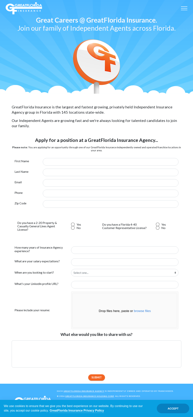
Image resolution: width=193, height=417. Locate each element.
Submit (96, 377)
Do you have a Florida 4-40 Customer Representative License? (124, 226)
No (76, 228)
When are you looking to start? (34, 272)
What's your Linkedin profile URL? (36, 283)
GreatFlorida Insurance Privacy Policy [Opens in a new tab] (77, 410)
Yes (76, 224)
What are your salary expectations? (37, 261)
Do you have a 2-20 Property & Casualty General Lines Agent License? (37, 226)
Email (18, 182)
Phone (19, 192)
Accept (173, 408)
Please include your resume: (32, 310)
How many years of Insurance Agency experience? (39, 249)
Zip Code (20, 203)
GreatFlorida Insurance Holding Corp (89, 396)
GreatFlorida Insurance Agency (84, 391)
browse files (142, 311)
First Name (22, 161)
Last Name (21, 171)
